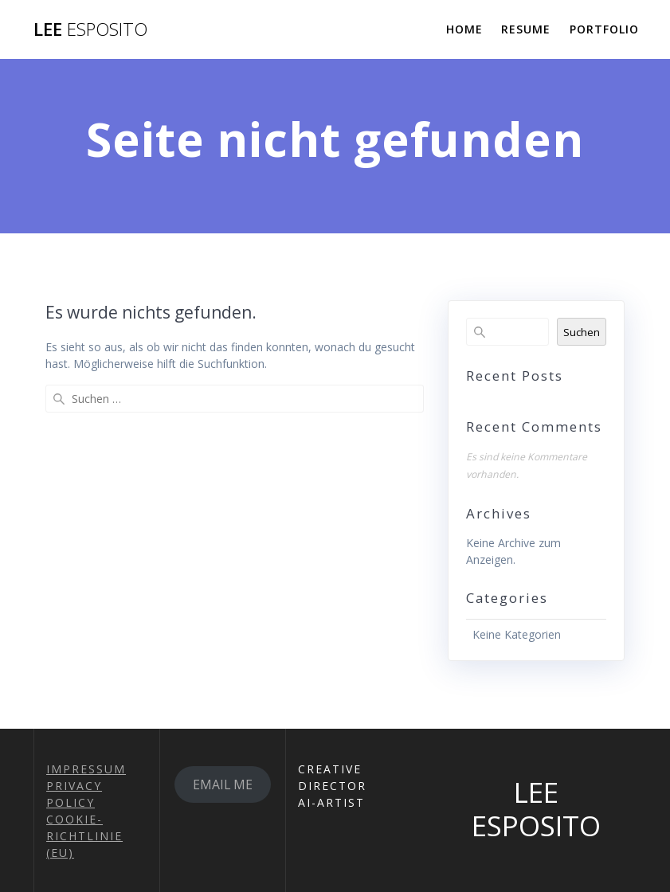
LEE (90, 29)
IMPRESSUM (86, 769)
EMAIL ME (223, 784)
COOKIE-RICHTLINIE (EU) (84, 836)
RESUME (525, 29)
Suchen (581, 332)
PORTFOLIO (604, 29)
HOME (464, 29)
